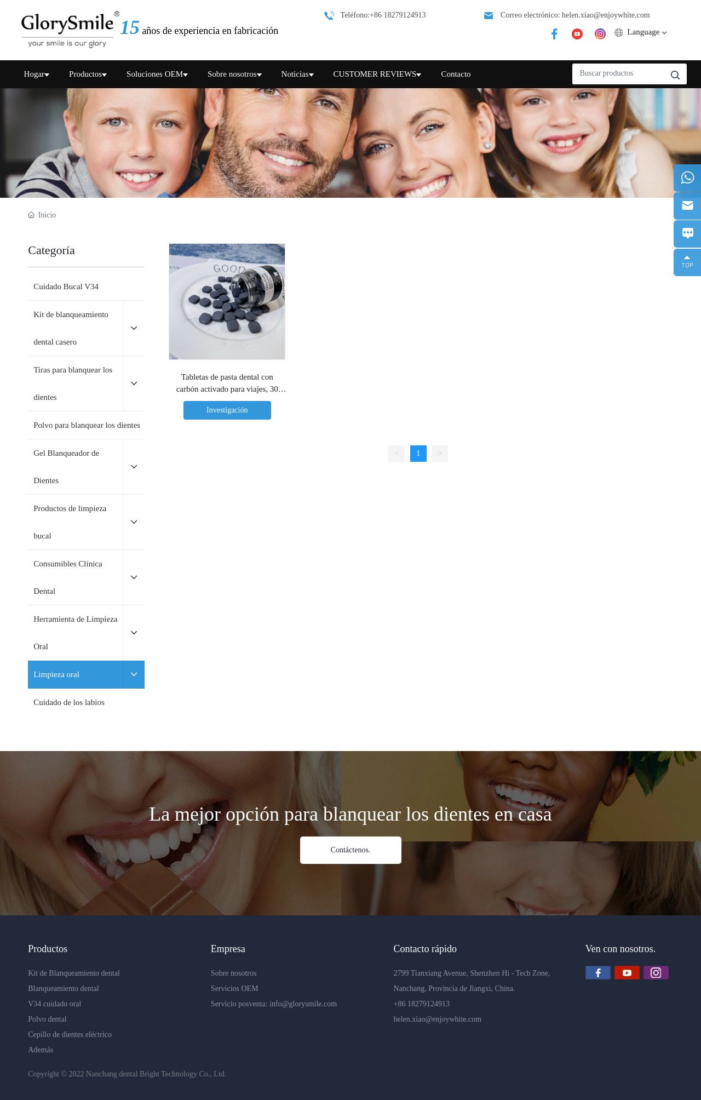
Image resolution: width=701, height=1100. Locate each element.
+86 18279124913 (422, 1004)
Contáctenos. (351, 850)
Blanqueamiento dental (63, 988)
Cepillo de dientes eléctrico (70, 1034)
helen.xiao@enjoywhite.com (438, 1019)
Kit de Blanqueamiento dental (74, 973)
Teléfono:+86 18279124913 (383, 15)
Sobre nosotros (234, 973)
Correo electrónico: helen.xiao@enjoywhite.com (575, 15)
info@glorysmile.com (303, 1004)
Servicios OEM (234, 988)
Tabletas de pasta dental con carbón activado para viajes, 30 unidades (227, 389)
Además (40, 1050)
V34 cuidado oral (54, 1004)
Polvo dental (47, 1019)
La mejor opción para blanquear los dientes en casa (350, 814)
